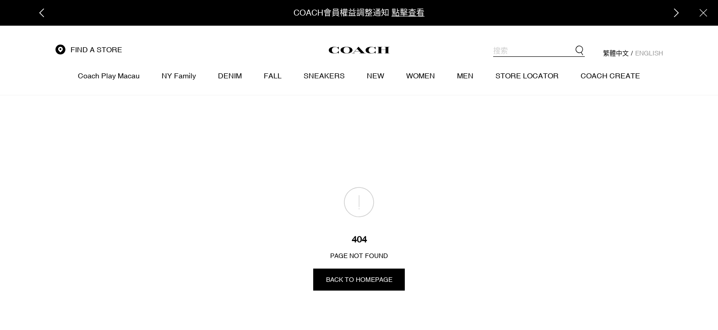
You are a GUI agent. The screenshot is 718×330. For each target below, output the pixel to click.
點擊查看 (408, 12)
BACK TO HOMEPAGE (359, 279)
